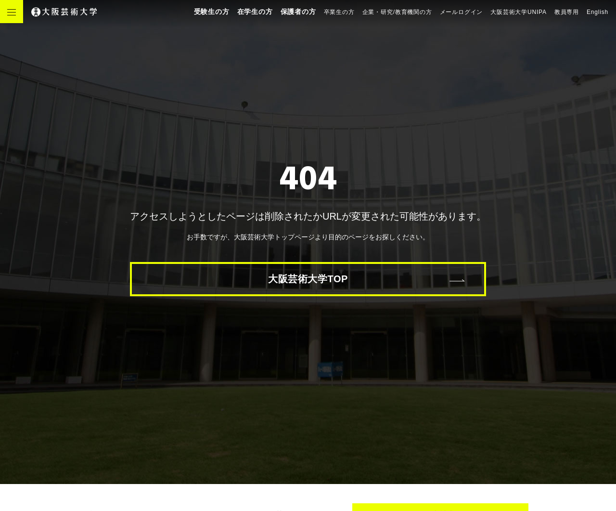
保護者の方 (298, 11)
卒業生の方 (339, 12)
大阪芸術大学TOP (308, 279)
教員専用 (566, 12)
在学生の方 (255, 11)
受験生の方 (212, 11)
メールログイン (461, 12)
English (597, 12)
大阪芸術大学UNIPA (518, 12)
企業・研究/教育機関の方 (397, 12)
